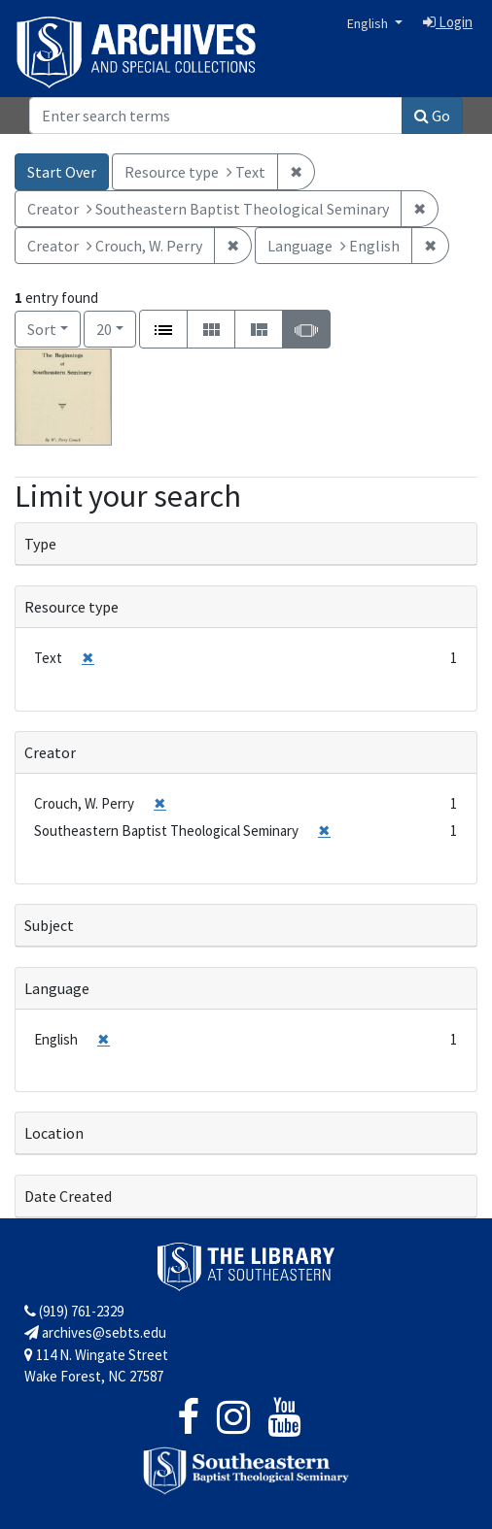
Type (40, 543)
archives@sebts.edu (95, 1332)
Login (448, 22)
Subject (49, 925)
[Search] (216, 115)
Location (54, 1133)
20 (116, 327)
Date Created (68, 1196)
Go (432, 115)
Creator (50, 752)
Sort (41, 329)
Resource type (71, 606)
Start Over (61, 172)
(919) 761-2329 (73, 1311)
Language (56, 988)
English (369, 23)
